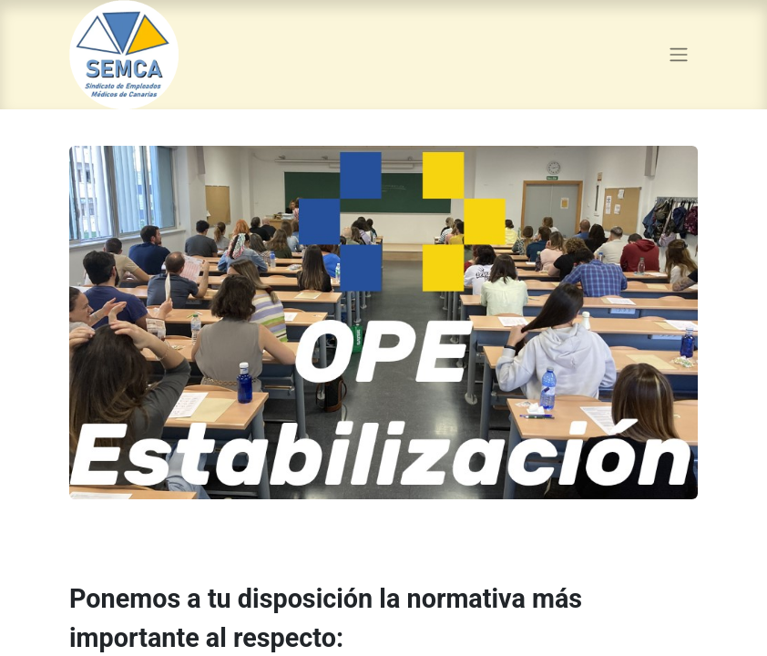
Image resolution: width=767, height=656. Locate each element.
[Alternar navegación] (679, 55)
